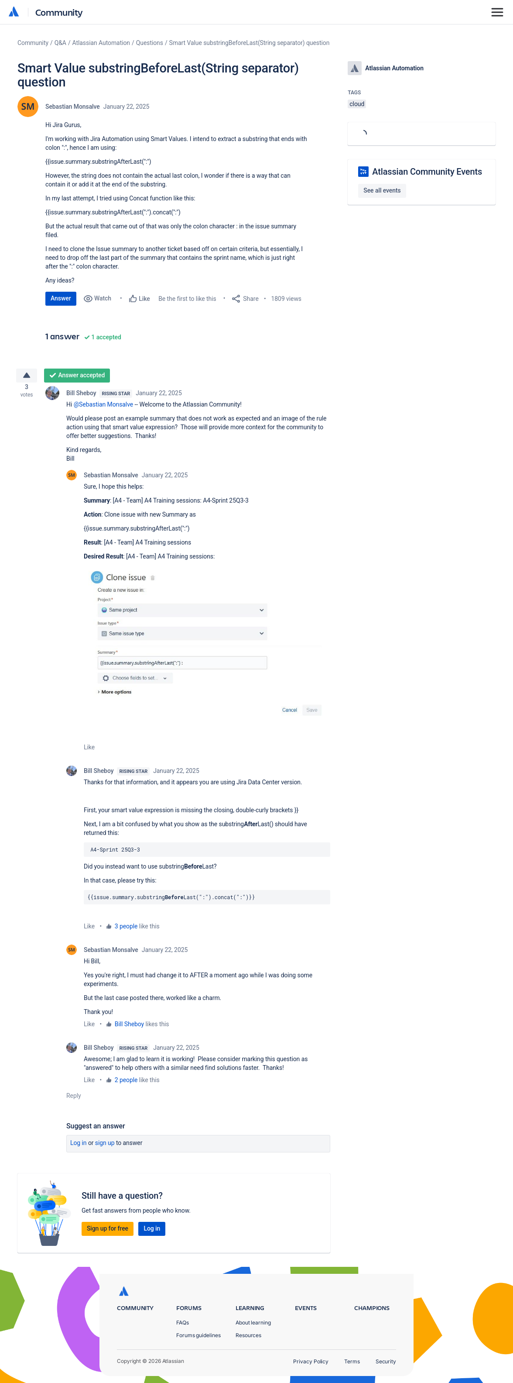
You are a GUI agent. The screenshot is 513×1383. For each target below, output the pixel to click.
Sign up (105, 1146)
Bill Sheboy (81, 396)
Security (386, 1361)
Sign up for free (107, 1231)
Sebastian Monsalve (72, 106)
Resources (248, 1335)
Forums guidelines (198, 1335)
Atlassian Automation (101, 42)
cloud (356, 103)
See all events (381, 190)
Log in (78, 1146)
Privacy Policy (310, 1361)
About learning (253, 1322)
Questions (149, 42)
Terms (352, 1361)
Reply (73, 1099)
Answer (61, 298)
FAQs (182, 1322)
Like (89, 750)
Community (59, 12)
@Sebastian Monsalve (103, 407)
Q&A (60, 42)
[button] (207, 647)
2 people (126, 1083)
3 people (126, 929)
